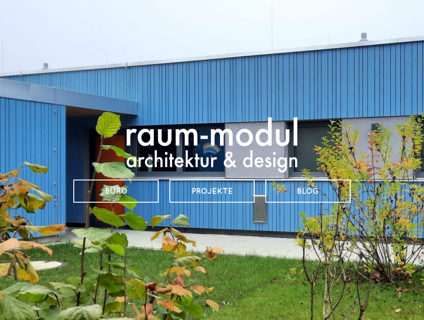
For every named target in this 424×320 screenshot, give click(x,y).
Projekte (212, 191)
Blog (308, 191)
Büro (116, 191)
